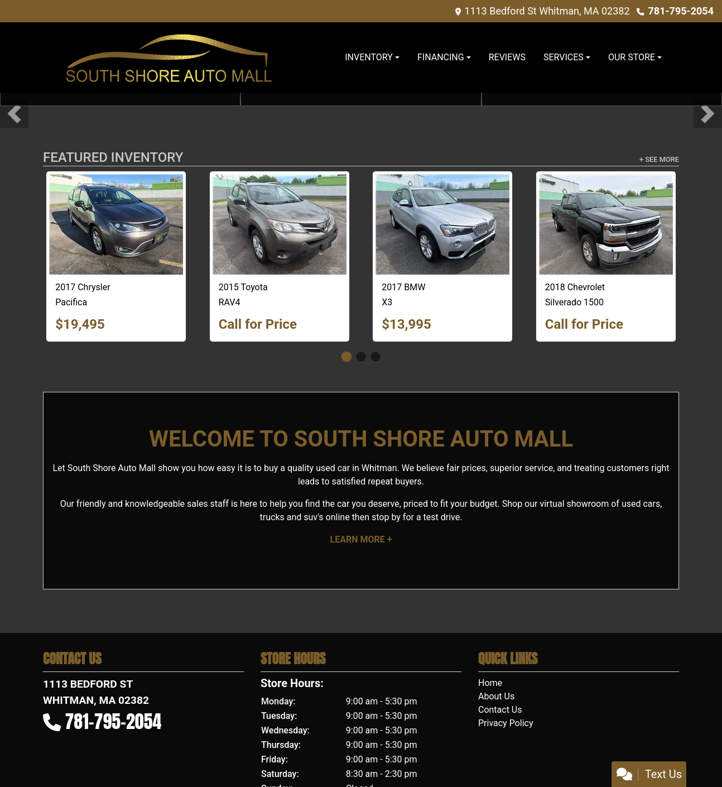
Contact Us (500, 709)
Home (490, 683)
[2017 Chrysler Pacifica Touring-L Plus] (116, 224)
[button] (14, 113)
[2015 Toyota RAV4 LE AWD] (279, 224)
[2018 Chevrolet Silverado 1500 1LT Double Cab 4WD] (606, 224)
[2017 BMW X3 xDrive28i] (442, 224)
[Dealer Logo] (168, 57)
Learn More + (361, 539)
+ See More (659, 159)
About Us (496, 696)
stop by (386, 517)
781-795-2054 (681, 11)
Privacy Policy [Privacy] (505, 723)
